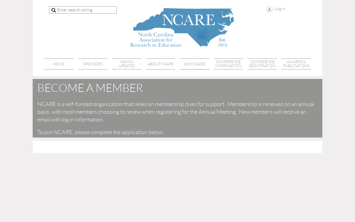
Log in (280, 8)
